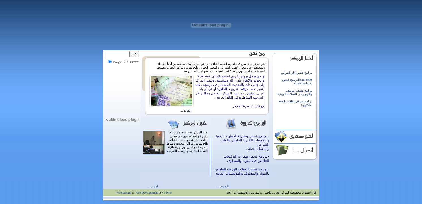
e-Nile (167, 192)
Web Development (146, 192)
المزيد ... (153, 186)
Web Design (124, 192)
